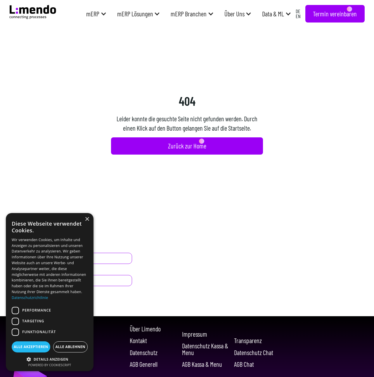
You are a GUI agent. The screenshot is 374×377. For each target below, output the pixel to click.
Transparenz (248, 340)
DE (298, 11)
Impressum (194, 334)
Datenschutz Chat (253, 352)
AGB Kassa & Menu (202, 364)
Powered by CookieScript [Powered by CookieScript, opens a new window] (49, 365)
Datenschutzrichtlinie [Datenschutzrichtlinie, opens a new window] (30, 297)
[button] (95, 14)
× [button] (87, 219)
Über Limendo (145, 329)
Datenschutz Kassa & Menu (205, 349)
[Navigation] (32, 12)
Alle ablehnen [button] (70, 346)
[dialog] (50, 292)
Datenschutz (143, 352)
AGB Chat (244, 364)
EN (298, 16)
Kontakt (138, 340)
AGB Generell (143, 364)
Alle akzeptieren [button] (31, 346)
